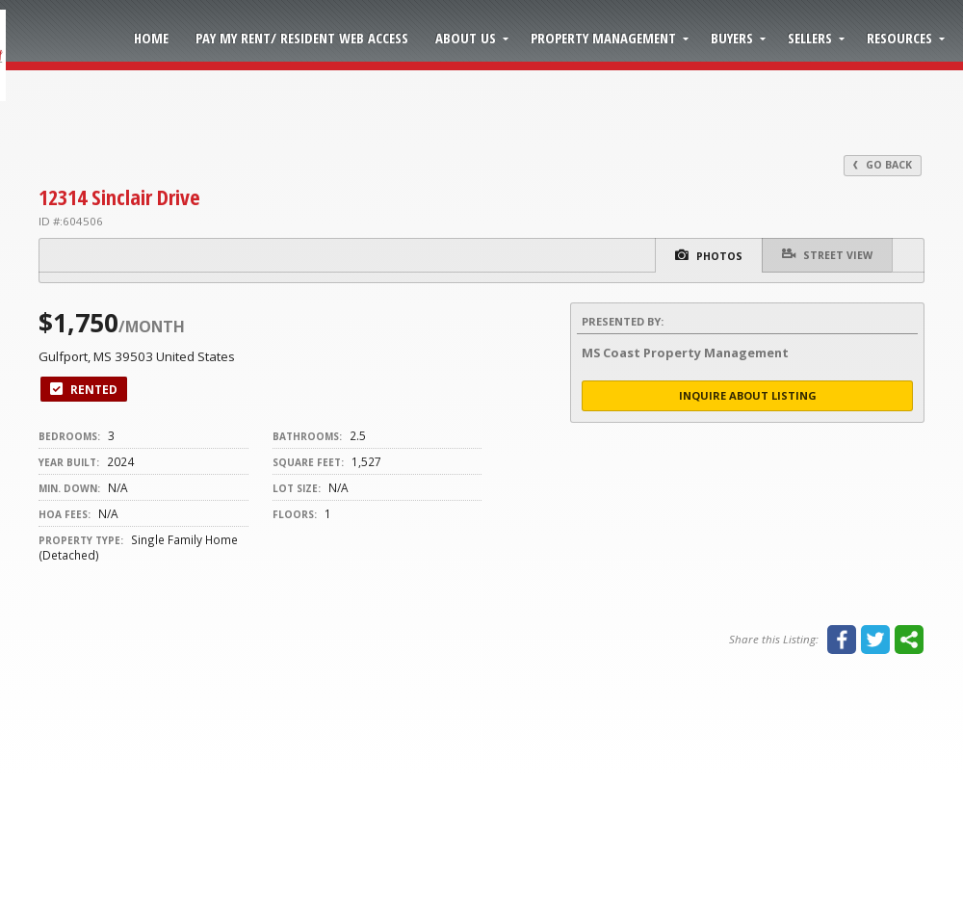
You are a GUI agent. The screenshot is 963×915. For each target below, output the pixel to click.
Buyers (732, 37)
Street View (827, 254)
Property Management (603, 37)
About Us (465, 37)
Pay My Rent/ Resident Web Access (301, 37)
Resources (899, 37)
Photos (708, 255)
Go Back (882, 164)
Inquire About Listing (748, 395)
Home (151, 37)
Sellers (810, 37)
